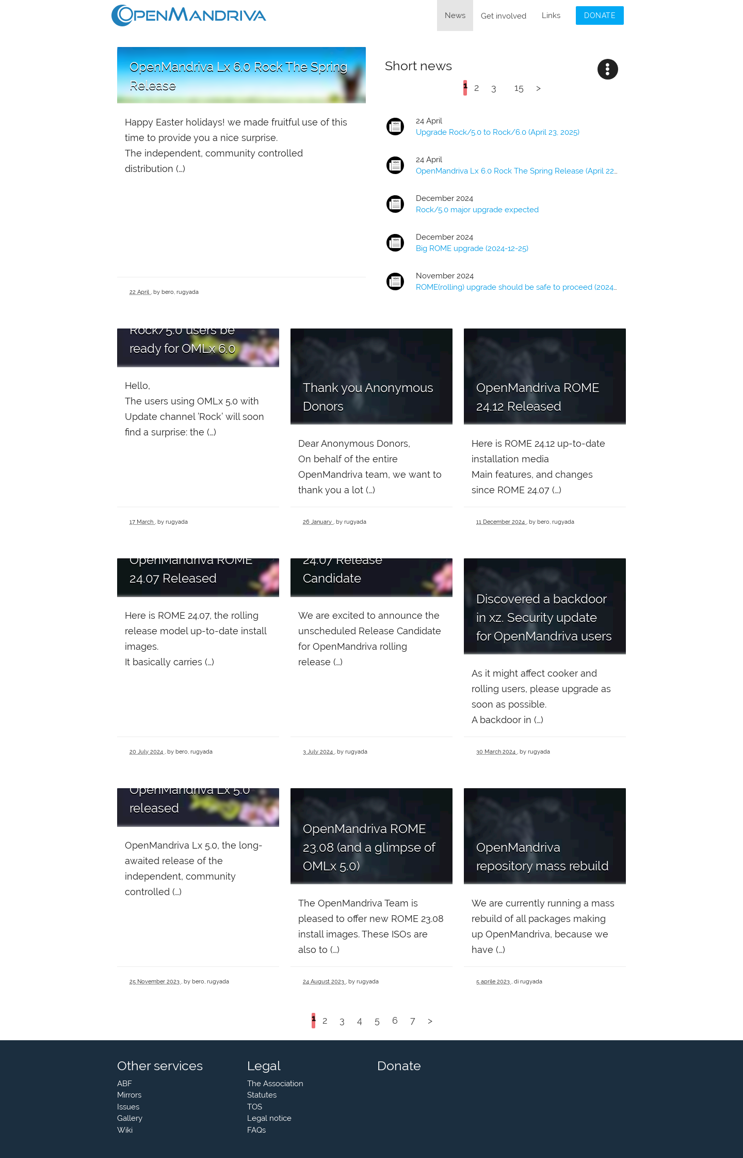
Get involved (503, 16)
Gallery (129, 1118)
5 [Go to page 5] (377, 1020)
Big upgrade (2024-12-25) (472, 248)
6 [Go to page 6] (395, 1020)
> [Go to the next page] (538, 87)
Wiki (125, 1130)
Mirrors (129, 1095)
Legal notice (269, 1118)
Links (551, 15)
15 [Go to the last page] (519, 87)
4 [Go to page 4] (359, 1020)
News (455, 15)
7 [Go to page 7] (412, 1020)
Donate (600, 15)
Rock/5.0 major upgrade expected (477, 209)
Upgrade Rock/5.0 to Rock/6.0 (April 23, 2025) (497, 132)
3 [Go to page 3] (493, 87)
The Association (275, 1083)
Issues (128, 1107)
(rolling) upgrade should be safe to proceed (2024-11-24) (526, 287)
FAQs (256, 1130)
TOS (254, 1107)
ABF (124, 1083)
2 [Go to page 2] (476, 87)
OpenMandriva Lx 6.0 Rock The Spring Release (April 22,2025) (525, 171)
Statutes (262, 1095)
